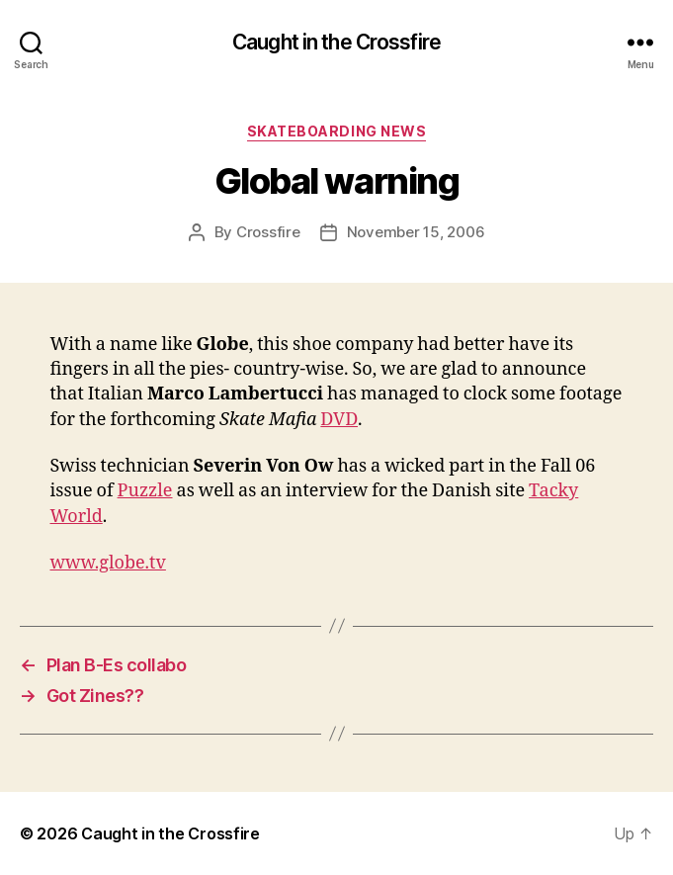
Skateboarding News (336, 131)
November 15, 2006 (416, 231)
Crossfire (268, 231)
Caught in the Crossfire (336, 42)
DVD (339, 419)
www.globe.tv (108, 563)
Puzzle (145, 491)
